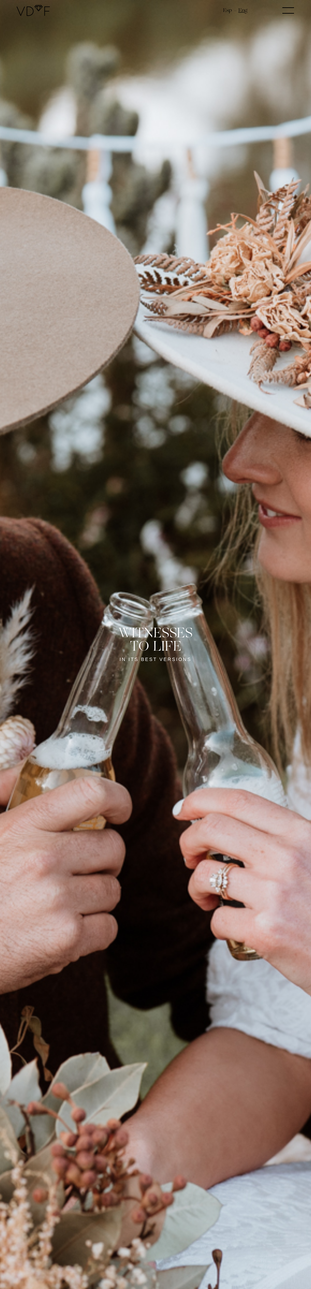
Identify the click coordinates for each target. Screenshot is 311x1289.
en (241, 10)
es (226, 10)
